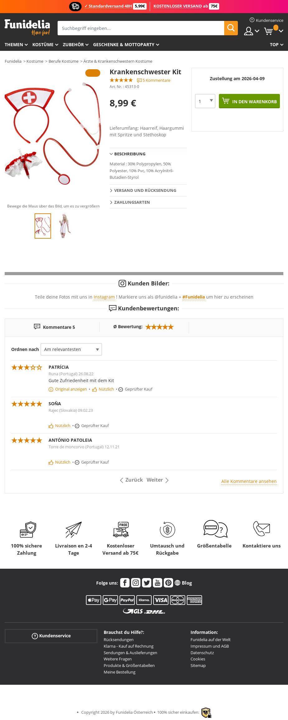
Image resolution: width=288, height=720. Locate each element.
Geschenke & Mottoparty (123, 44)
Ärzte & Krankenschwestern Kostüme (117, 61)
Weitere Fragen (118, 659)
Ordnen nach (25, 349)
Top (274, 44)
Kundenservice (51, 636)
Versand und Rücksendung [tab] (145, 190)
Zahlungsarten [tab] (132, 202)
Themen (14, 44)
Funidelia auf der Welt (211, 639)
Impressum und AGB (210, 646)
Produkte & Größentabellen (129, 665)
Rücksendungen (119, 639)
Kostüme (43, 44)
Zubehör (73, 44)
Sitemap (198, 665)
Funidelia (13, 61)
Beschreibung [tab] (129, 154)
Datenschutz (202, 652)
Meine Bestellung (119, 672)
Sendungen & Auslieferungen (130, 652)
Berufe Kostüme (63, 61)
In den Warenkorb (254, 102)
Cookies (198, 659)
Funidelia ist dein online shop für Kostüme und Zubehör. (27, 27)
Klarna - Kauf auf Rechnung (128, 646)
